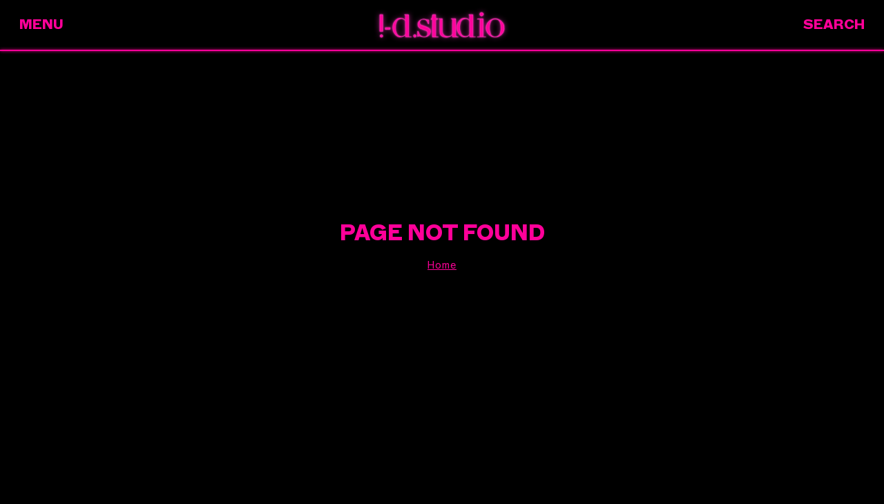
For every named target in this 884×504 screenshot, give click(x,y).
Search (834, 24)
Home (442, 265)
